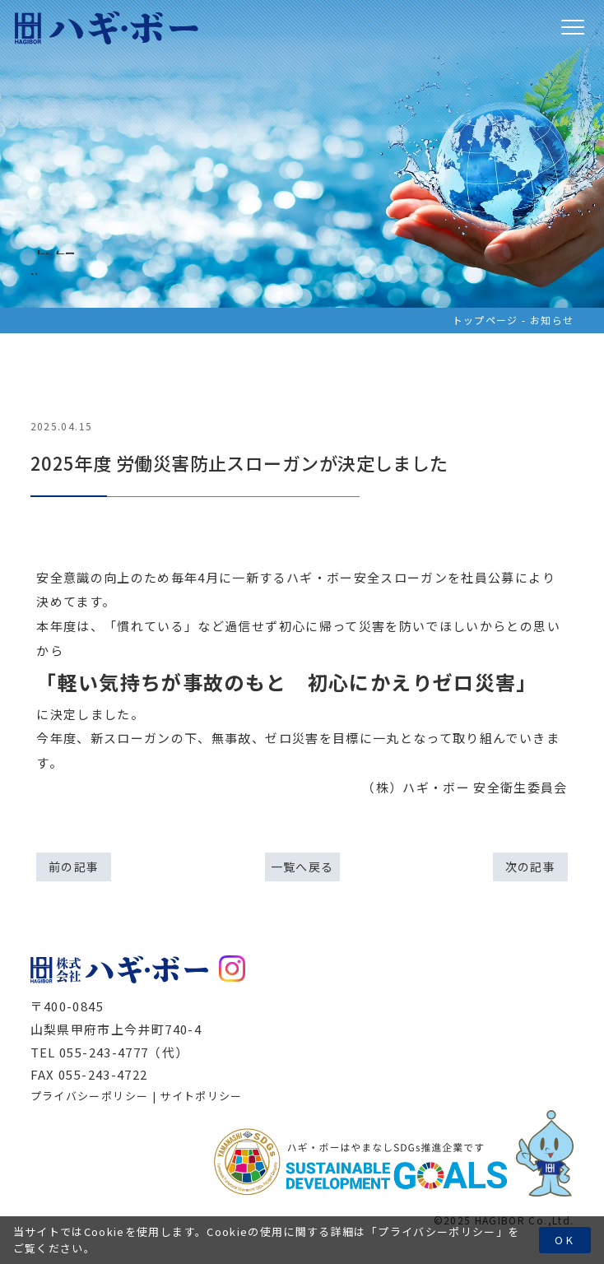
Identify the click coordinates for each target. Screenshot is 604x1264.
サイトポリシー (201, 1096)
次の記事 (530, 866)
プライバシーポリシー (437, 1231)
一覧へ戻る (302, 866)
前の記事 (74, 866)
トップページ (485, 320)
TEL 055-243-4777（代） (109, 1052)
